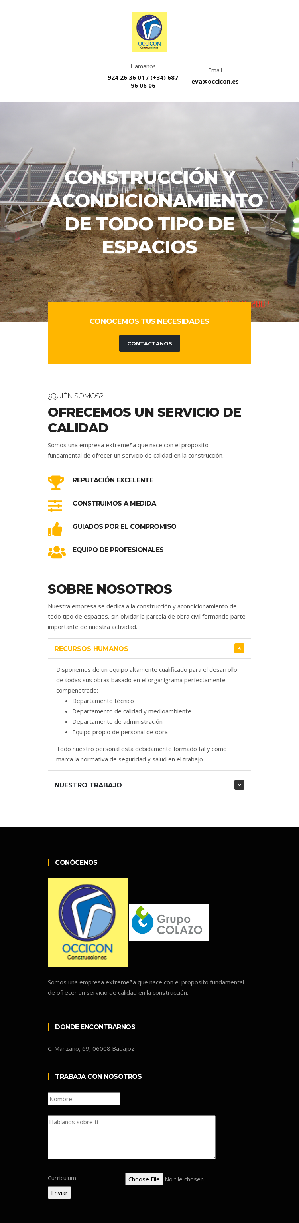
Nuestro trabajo (88, 785)
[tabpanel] (149, 212)
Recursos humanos (91, 649)
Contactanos (149, 343)
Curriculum (62, 1178)
